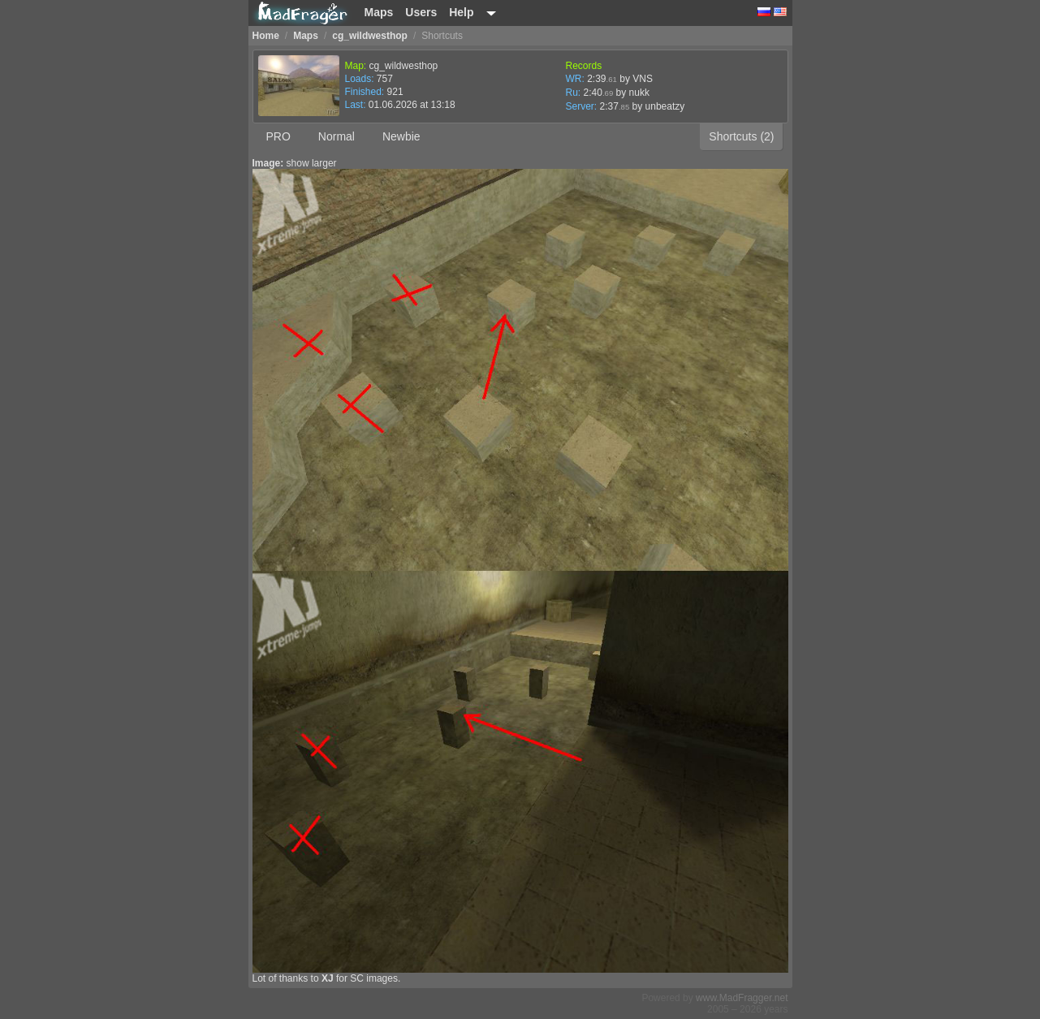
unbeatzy (665, 106)
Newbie (401, 136)
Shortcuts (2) (741, 136)
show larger (312, 163)
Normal (336, 136)
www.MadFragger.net (742, 998)
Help (461, 12)
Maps (379, 12)
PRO (278, 136)
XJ (327, 978)
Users (421, 12)
